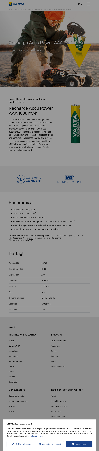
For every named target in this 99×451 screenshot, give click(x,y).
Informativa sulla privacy (34, 436)
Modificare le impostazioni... (22, 444)
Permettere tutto (80, 444)
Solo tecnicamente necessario (51, 444)
